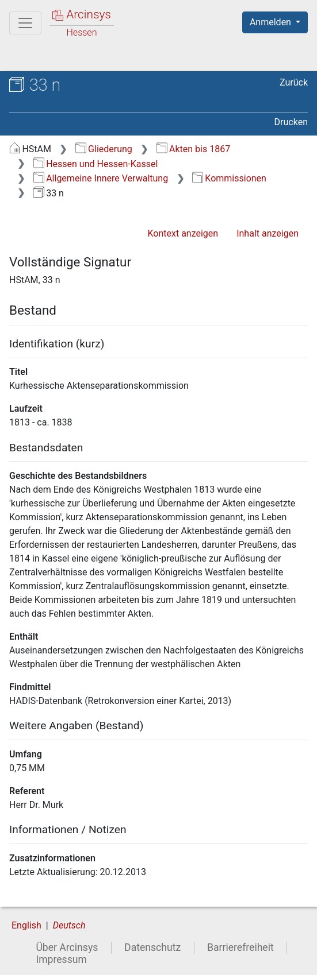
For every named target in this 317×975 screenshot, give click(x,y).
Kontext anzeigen (182, 233)
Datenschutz (152, 947)
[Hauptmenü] (25, 22)
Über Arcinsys (67, 947)
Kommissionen (229, 178)
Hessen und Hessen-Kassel (95, 163)
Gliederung (103, 149)
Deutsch (69, 925)
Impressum (61, 959)
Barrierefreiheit (240, 947)
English (26, 925)
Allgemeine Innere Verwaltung (100, 178)
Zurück (294, 82)
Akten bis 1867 (193, 149)
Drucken (291, 122)
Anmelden (271, 22)
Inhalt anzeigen (267, 233)
